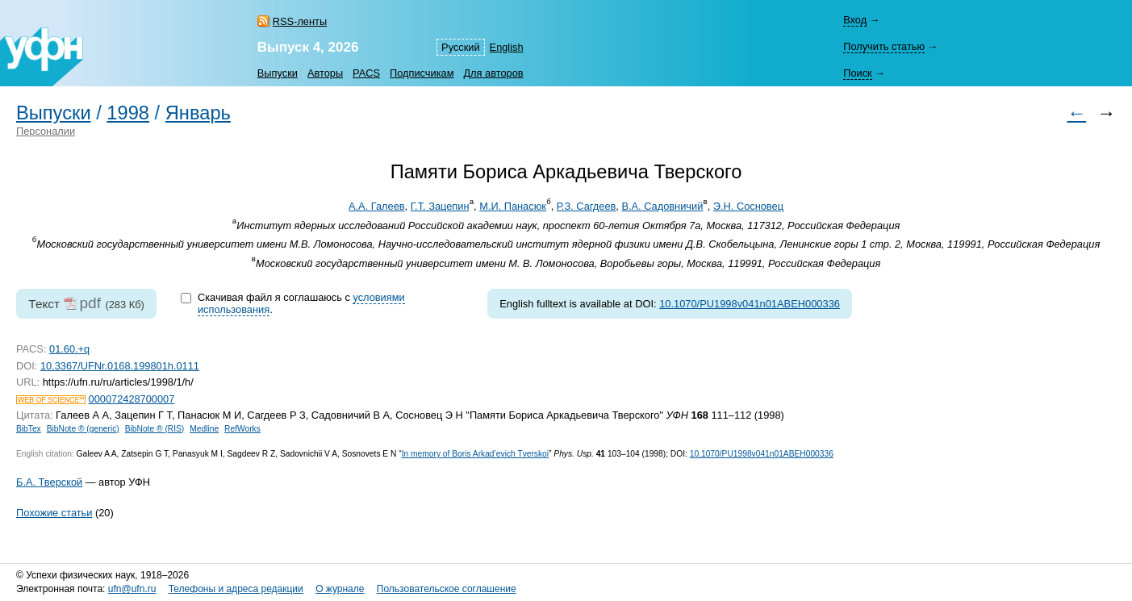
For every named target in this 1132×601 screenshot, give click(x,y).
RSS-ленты (300, 21)
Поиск (857, 73)
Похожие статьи (54, 513)
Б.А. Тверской (49, 482)
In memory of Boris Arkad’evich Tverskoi (475, 453)
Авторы (325, 73)
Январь (198, 112)
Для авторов (493, 73)
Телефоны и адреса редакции (236, 589)
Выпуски (277, 73)
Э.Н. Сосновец (748, 206)
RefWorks (242, 428)
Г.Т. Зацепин (440, 206)
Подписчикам (421, 73)
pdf (90, 302)
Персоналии (45, 131)
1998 (128, 112)
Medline (204, 428)
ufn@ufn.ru (132, 589)
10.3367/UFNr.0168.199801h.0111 (119, 366)
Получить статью (884, 46)
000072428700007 (132, 399)
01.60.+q (69, 349)
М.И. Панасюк (512, 206)
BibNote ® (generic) (83, 428)
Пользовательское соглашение (446, 589)
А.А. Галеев (377, 206)
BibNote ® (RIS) (155, 428)
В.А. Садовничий (662, 206)
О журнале (339, 589)
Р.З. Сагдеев (586, 206)
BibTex (28, 428)
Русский (460, 47)
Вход (855, 20)
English (507, 47)
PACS (366, 73)
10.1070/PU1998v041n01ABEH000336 (749, 304)
